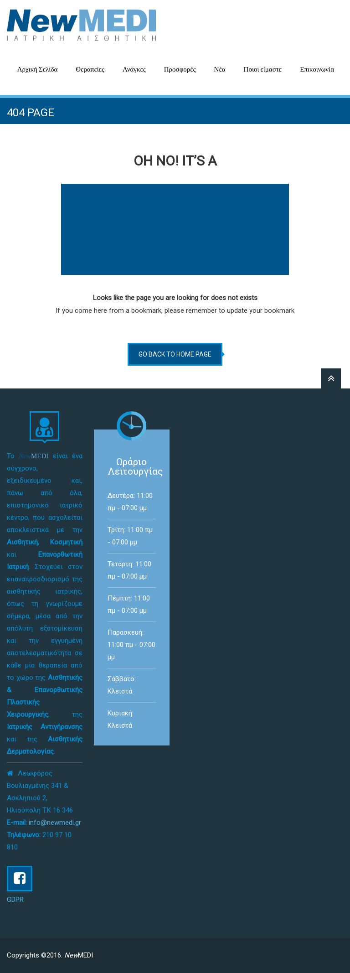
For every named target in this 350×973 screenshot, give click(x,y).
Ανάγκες (134, 69)
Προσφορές (180, 69)
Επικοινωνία (317, 69)
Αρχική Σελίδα (37, 69)
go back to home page (175, 354)
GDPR (15, 899)
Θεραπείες (90, 69)
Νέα (220, 69)
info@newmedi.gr (55, 822)
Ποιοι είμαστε (263, 69)
